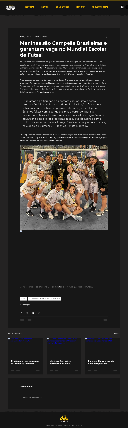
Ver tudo (116, 333)
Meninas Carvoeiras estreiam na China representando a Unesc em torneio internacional (63, 362)
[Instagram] (122, 7)
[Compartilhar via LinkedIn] (33, 313)
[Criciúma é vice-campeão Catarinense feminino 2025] (25, 347)
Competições (25, 304)
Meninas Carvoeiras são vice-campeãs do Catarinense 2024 (101, 362)
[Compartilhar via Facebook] (21, 313)
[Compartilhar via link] (38, 313)
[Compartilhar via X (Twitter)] (27, 313)
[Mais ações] (106, 36)
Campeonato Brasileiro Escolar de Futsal (45, 299)
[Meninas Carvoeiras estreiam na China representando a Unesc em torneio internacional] (64, 347)
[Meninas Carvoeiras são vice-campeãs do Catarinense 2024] (102, 347)
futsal (23, 299)
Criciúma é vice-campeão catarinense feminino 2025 (25, 362)
